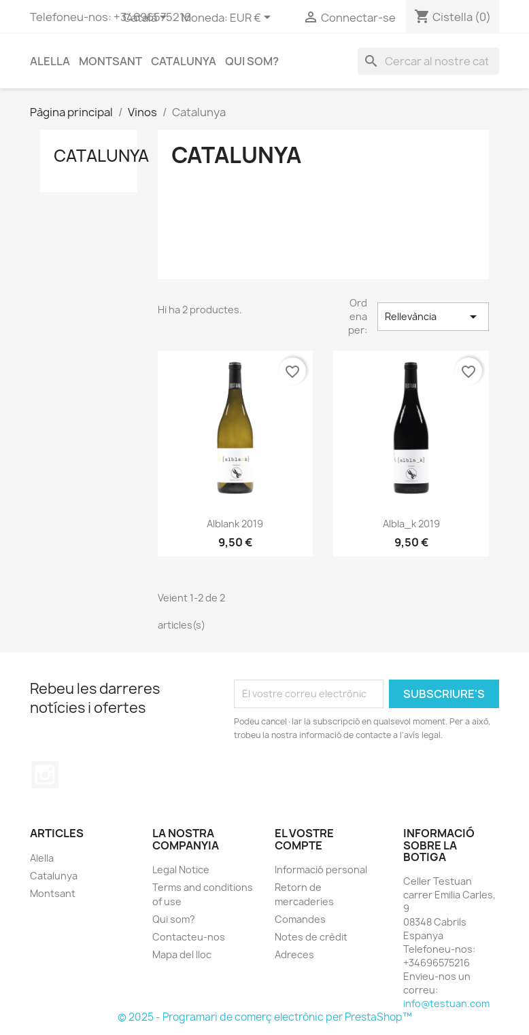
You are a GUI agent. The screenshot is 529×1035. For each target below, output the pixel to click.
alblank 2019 (235, 523)
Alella (50, 61)
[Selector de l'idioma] (147, 18)
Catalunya (183, 61)
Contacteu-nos (188, 936)
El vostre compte (304, 839)
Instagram (44, 774)
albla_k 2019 (411, 523)
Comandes (300, 919)
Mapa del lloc (181, 954)
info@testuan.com (446, 1003)
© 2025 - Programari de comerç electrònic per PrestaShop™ (265, 1017)
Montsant (110, 61)
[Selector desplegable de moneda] (252, 18)
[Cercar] (428, 61)
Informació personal (321, 869)
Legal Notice (180, 869)
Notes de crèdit (311, 936)
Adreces (294, 954)
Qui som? (252, 61)
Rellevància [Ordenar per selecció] (433, 317)
